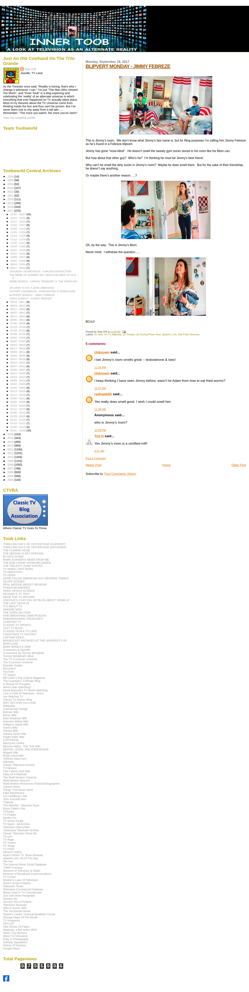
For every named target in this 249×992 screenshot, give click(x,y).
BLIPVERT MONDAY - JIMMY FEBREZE (128, 66)
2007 (10, 468)
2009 (10, 460)
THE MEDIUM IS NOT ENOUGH (23, 553)
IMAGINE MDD (12, 609)
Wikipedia (9, 705)
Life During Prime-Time (148, 334)
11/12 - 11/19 (18, 239)
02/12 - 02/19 (18, 409)
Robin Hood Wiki (13, 755)
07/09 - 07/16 (18, 334)
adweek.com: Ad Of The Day (20, 858)
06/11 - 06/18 (18, 348)
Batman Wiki (11, 712)
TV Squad (9, 674)
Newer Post (93, 465)
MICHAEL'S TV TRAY (16, 593)
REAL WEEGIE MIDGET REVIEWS (25, 584)
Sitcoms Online (12, 852)
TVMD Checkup (13, 867)
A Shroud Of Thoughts (16, 684)
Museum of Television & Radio (21, 870)
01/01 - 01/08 (18, 430)
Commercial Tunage (15, 709)
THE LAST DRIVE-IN (16, 603)
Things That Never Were (18, 789)
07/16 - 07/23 (18, 330)
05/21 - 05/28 (18, 359)
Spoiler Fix (9, 817)
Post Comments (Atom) (120, 473)
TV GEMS (9, 575)
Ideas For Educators (15, 936)
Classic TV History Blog (17, 699)
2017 (10, 210)
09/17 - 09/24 (18, 268)
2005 (10, 476)
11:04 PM (100, 367)
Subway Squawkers (15, 942)
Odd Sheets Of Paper (16, 926)
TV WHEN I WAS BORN (18, 569)
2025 (10, 180)
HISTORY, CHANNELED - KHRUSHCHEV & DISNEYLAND (42, 291)
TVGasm (8, 811)
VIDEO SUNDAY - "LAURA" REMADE (31, 298)
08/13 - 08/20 (18, 316)
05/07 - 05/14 (18, 366)
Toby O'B (30, 69)
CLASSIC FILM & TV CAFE (20, 631)
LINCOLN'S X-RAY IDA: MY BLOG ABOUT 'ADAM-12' (36, 600)
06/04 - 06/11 (18, 351)
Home (166, 465)
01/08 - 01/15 (18, 427)
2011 (10, 453)
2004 (10, 479)
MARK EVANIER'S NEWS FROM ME (26, 559)
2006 (10, 472)
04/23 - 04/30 (18, 373)
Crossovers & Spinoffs (16, 649)
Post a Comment (96, 458)
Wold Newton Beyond (16, 780)
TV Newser (10, 768)
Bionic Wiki (10, 715)
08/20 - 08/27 (18, 312)
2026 (10, 176)
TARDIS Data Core (14, 758)
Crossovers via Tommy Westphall (23, 653)
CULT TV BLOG (13, 628)
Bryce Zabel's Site (14, 808)
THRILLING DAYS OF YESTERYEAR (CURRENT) (34, 544)
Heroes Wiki (10, 730)
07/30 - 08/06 (18, 323)
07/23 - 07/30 (18, 327)
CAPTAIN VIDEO (13, 637)
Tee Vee (8, 861)
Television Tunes (13, 886)
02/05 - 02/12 (18, 412)
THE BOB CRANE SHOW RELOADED (27, 562)
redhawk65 (103, 394)
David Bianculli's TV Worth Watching (25, 690)
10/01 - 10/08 (18, 260)
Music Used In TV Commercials (22, 892)
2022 (10, 191)
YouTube (8, 671)
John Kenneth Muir (14, 799)
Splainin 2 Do (169, 334)
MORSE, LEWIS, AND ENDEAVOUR (26, 749)
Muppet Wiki (10, 752)
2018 (10, 206)
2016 (10, 434)
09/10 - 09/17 (18, 302)
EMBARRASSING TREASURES (23, 618)
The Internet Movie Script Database (24, 864)
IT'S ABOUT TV (12, 606)
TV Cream (9, 876)
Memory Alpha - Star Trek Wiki (21, 746)
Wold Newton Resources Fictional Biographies (31, 783)
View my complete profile (19, 117)
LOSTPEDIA (11, 740)
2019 (10, 203)
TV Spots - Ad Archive (16, 824)
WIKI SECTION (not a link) (19, 702)
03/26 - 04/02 (18, 387)
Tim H (99, 436)
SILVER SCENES (14, 581)
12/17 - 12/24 (18, 221)
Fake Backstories (13, 792)
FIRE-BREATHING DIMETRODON (24, 615)
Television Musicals (15, 904)
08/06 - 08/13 (18, 319)
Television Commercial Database (23, 889)
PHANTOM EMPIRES (16, 587)
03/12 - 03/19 (18, 394)
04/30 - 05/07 (18, 369)
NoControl (9, 668)
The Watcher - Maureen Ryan (21, 805)
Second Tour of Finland (17, 901)
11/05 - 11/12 (18, 242)
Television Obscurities (16, 827)
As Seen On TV (102, 334)
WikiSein (8, 761)
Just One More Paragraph (19, 895)
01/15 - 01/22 (18, 423)
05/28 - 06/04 (18, 355)
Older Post (238, 465)
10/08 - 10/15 (18, 257)
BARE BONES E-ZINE (17, 646)
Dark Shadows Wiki (15, 718)
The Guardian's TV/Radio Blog (21, 681)
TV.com (7, 836)
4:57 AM (99, 451)
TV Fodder (9, 814)
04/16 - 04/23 (18, 377)
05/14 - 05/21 (18, 362)
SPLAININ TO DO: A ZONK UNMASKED (32, 287)
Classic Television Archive (19, 765)
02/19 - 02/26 (18, 405)
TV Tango (9, 845)
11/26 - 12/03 (18, 232)
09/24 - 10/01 (18, 264)
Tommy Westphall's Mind (18, 656)
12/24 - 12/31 (18, 218)
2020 (10, 199)
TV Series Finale (13, 820)
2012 (10, 449)
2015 (10, 438)
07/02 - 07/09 (18, 337)
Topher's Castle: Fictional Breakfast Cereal (29, 914)
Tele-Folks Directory (188, 334)
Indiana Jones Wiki (14, 733)
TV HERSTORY (13, 572)
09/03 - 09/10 (18, 305)
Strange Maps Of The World (20, 917)
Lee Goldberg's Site (15, 796)
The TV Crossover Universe (20, 659)
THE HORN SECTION (17, 612)
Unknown (102, 352)
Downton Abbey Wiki (15, 721)
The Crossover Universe (18, 662)
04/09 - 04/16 (18, 380)
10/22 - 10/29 (18, 250)
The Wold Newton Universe (20, 777)
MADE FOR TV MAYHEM (19, 597)
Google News (11, 948)
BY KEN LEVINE (13, 556)
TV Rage (8, 839)
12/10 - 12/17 (18, 225)
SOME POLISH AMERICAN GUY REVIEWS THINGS (36, 578)
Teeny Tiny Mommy (15, 932)
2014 (10, 441)
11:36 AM (100, 409)
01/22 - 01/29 (18, 419)
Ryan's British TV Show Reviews (23, 855)
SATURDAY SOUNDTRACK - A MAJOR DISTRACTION (40, 271)
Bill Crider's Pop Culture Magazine (24, 677)
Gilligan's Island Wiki (15, 724)
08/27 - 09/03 (18, 309)
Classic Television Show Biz (20, 833)
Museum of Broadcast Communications (27, 873)
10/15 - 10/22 (18, 253)
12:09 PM (100, 430)
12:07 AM (100, 388)
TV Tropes (9, 842)
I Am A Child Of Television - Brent (23, 693)
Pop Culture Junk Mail (16, 771)
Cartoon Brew (11, 786)
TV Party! (9, 848)
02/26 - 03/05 (18, 401)
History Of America (14, 945)
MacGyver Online (14, 743)
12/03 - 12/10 (18, 228)
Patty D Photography (16, 939)
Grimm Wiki (10, 727)
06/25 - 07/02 (18, 341)
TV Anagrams (11, 920)
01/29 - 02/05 (18, 416)
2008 (10, 464)
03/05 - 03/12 (18, 398)
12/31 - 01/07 (18, 214)
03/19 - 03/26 (18, 391)
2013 (10, 445)
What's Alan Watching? (17, 687)
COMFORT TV (12, 621)
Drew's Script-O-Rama (17, 883)
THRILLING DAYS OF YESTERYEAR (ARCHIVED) (34, 547)
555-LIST (8, 923)
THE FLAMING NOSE (16, 550)
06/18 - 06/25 (18, 344)
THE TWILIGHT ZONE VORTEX (23, 565)
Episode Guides (13, 665)
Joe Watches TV (13, 696)
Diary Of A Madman (15, 774)
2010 (10, 457)
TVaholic (8, 802)
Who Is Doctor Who (15, 908)
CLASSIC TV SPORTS (17, 625)
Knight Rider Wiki (13, 737)
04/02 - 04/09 (18, 384)
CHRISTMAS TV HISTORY (20, 634)
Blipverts (117, 334)
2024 (10, 184)
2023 (10, 188)
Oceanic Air (10, 898)
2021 (10, 195)
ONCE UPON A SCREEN (18, 590)
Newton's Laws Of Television (20, 880)
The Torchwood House (17, 911)
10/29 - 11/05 (18, 246)
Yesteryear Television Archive (21, 830)
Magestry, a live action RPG (20, 929)
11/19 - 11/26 (18, 235)
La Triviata (128, 334)
